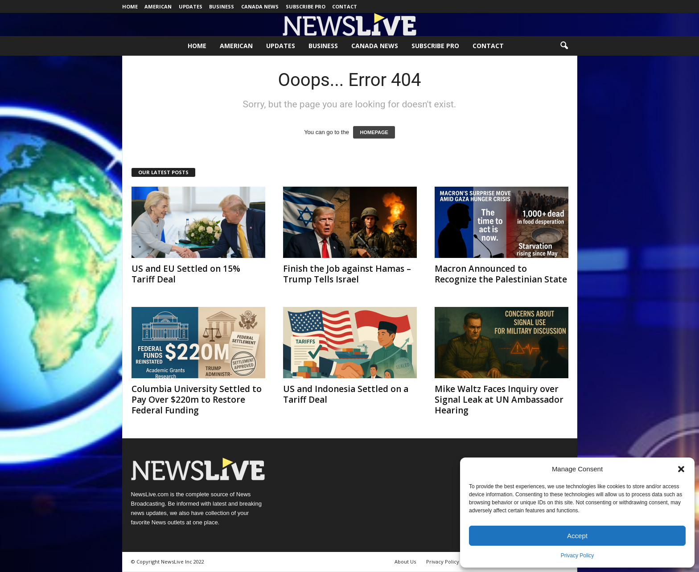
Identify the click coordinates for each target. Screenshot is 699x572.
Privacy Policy (577, 555)
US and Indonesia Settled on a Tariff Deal (345, 394)
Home (130, 6)
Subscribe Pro (305, 6)
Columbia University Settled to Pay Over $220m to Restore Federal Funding (197, 399)
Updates (190, 6)
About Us (405, 561)
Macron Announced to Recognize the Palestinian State (501, 274)
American (158, 6)
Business (221, 6)
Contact (344, 6)
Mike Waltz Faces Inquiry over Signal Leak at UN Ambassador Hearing (499, 399)
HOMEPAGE (374, 132)
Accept (577, 535)
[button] (681, 469)
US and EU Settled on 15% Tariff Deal (186, 274)
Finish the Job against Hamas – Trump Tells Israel (347, 274)
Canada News (260, 6)
